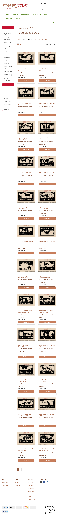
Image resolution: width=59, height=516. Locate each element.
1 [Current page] (17, 469)
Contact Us (17, 18)
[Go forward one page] (22, 469)
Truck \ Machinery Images (8, 67)
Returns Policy (7, 90)
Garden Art (15, 14)
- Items (43, 3)
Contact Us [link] (17, 485)
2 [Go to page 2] (20, 469)
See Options (26, 80)
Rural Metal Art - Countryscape (7, 56)
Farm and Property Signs (8, 34)
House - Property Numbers (8, 43)
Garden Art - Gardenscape (7, 38)
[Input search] (47, 9)
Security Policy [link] (31, 491)
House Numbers (37, 14)
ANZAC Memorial (8, 71)
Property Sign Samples (7, 97)
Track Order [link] (5, 485)
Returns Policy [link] (31, 488)
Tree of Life (6, 63)
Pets (45, 14)
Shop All (7, 14)
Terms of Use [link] (31, 482)
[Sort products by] (50, 44)
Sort (43, 44)
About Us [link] (17, 482)
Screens (5, 60)
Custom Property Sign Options (41, 39)
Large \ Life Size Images (7, 47)
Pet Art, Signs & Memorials (7, 52)
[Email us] (41, 482)
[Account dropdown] (53, 22)
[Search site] (55, 9)
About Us (6, 87)
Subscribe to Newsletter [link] (30, 495)
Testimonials (6, 109)
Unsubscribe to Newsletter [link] (31, 500)
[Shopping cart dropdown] (48, 3)
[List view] (20, 44)
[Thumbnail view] (18, 44)
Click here (19, 39)
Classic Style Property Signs (7, 79)
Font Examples (7, 101)
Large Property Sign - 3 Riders (46, 138)
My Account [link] (5, 482)
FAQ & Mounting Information (7, 105)
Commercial (8, 18)
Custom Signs (26, 14)
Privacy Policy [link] (31, 485)
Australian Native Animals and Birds (8, 75)
